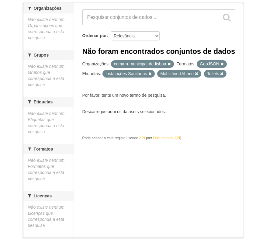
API (142, 138)
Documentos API (166, 138)
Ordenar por (94, 35)
